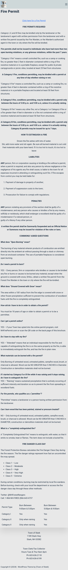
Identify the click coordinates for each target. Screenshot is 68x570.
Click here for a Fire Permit (34, 20)
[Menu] (66, 4)
